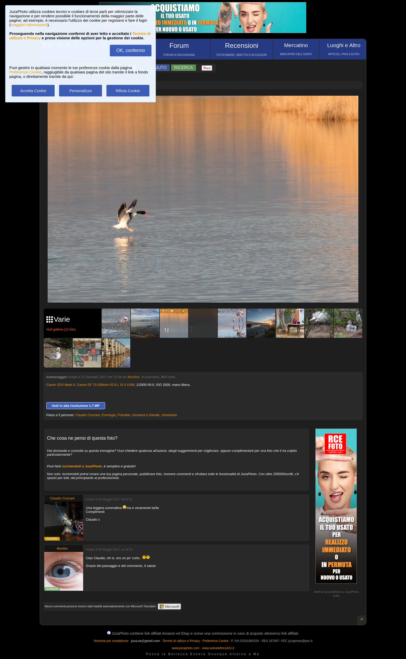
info (336, 595)
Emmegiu (109, 415)
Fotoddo (124, 415)
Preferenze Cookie (25, 72)
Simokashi (169, 415)
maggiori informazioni (29, 25)
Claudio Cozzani (87, 415)
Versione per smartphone (110, 641)
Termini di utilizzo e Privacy (181, 641)
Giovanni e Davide (146, 415)
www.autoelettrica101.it (218, 648)
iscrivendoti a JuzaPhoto (82, 466)
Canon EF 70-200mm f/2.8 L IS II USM (105, 385)
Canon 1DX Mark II (60, 385)
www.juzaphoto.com (186, 648)
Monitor (133, 377)
